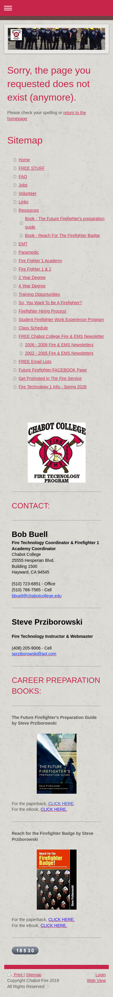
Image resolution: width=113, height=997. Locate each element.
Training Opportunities (39, 294)
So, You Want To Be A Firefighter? (50, 302)
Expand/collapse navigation (56, 8)
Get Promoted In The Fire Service (50, 378)
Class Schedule (33, 328)
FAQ (23, 176)
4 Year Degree (32, 285)
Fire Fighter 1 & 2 (35, 269)
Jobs (23, 185)
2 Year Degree (32, 277)
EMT (23, 243)
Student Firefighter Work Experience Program (61, 319)
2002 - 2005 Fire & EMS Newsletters (59, 353)
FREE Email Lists (35, 361)
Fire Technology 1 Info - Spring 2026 (52, 386)
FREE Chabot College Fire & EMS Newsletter (61, 336)
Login (101, 974)
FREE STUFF (32, 168)
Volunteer (27, 193)
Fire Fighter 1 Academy (40, 260)
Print (15, 974)
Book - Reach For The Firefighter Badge (62, 235)
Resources (29, 210)
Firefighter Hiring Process (42, 311)
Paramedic (29, 252)
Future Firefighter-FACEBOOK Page (53, 370)
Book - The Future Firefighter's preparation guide (65, 222)
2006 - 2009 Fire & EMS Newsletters (59, 344)
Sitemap (33, 974)
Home (24, 159)
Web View (96, 980)
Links (24, 201)
